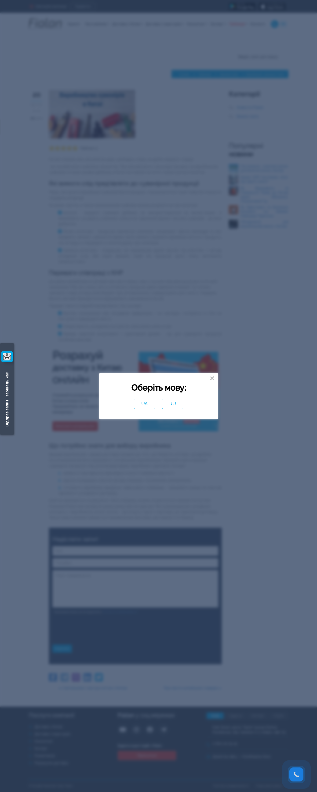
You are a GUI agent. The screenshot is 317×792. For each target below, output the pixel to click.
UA (144, 404)
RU (172, 404)
